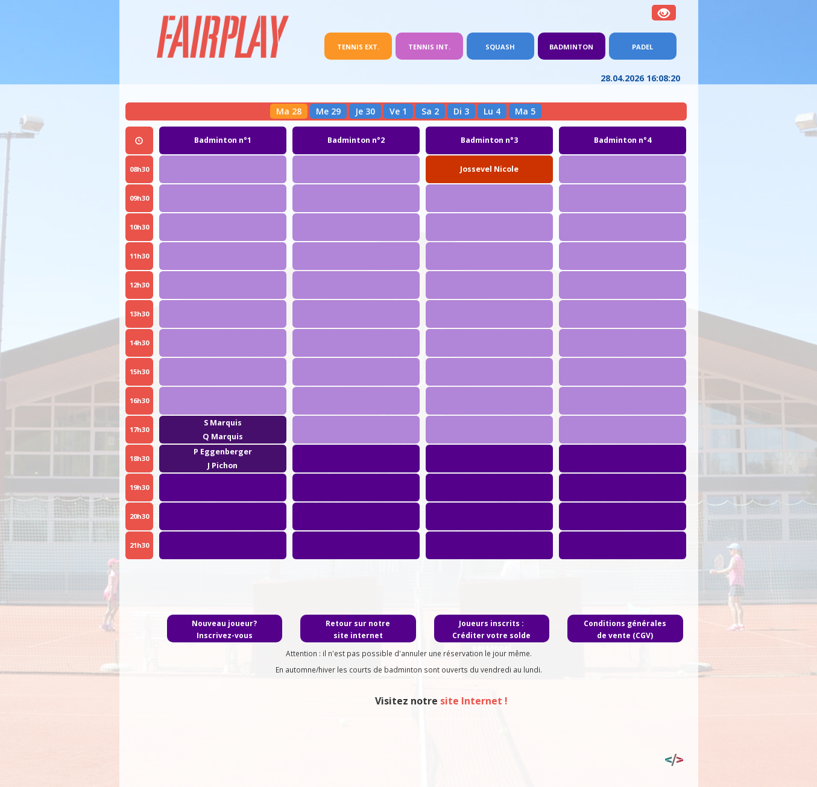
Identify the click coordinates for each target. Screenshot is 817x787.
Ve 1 (398, 111)
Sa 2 (430, 111)
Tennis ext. (364, 45)
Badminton (571, 46)
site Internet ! (559, 700)
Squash (500, 46)
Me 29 (328, 111)
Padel (642, 46)
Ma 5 (525, 111)
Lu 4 (492, 111)
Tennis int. (429, 46)
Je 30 (365, 111)
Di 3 (461, 111)
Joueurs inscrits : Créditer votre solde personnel (491, 635)
